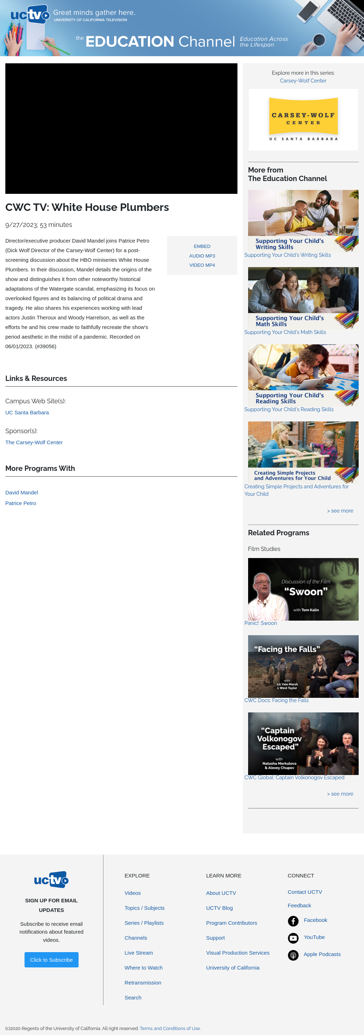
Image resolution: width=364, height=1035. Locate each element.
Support (215, 938)
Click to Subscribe (51, 960)
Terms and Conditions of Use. (170, 1028)
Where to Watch (144, 968)
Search (133, 997)
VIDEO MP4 (202, 265)
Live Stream (139, 953)
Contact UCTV (305, 892)
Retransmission (143, 983)
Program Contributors (231, 923)
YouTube (314, 937)
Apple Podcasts (322, 954)
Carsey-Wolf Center (303, 81)
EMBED (202, 246)
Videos (133, 893)
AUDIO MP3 (202, 256)
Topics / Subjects (145, 908)
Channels (136, 938)
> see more (340, 511)
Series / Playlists (144, 923)
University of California (232, 968)
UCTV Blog (219, 908)
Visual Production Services (237, 953)
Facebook (315, 920)
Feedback (299, 905)
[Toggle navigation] (343, 14)
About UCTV (221, 893)
